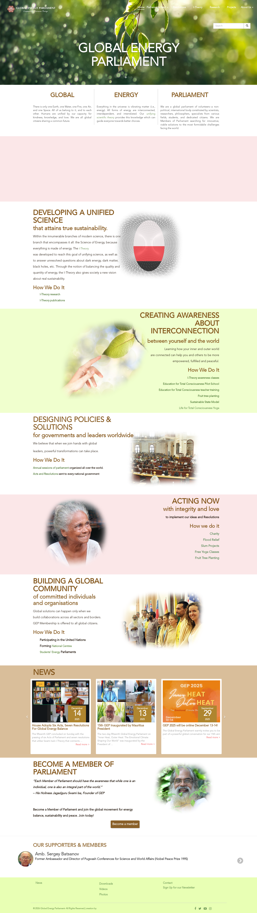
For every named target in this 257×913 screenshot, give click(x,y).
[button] (45, 718)
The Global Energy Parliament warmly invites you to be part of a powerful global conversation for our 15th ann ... (191, 734)
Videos (103, 889)
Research (215, 7)
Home (140, 7)
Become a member (125, 824)
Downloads (106, 884)
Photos (103, 894)
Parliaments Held (157, 7)
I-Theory (197, 7)
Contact (167, 883)
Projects (231, 7)
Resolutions (179, 7)
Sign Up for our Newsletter (179, 887)
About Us (247, 7)
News (39, 883)
